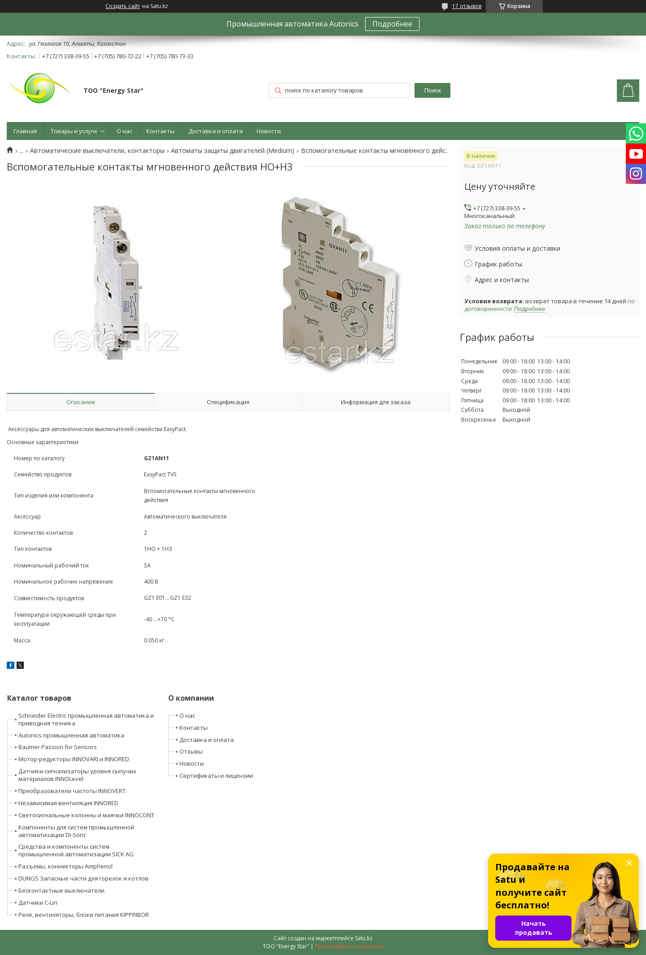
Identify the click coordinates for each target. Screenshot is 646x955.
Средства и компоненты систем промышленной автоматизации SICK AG (76, 850)
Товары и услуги (74, 131)
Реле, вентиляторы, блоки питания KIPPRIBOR (83, 915)
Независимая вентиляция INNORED (68, 803)
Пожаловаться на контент (349, 946)
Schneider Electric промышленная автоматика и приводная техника (86, 719)
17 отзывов (466, 6)
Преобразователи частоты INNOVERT (72, 791)
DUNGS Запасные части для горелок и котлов (83, 878)
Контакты (160, 131)
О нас (124, 131)
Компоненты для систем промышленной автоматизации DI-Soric (76, 831)
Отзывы (191, 751)
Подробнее (392, 24)
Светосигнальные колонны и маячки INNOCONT (86, 815)
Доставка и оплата (215, 131)
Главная (25, 131)
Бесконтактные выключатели (61, 890)
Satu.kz (363, 938)
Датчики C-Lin (37, 902)
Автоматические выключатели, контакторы (97, 151)
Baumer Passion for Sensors (57, 747)
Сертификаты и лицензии (216, 776)
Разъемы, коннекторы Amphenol (65, 866)
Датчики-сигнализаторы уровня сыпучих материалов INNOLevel (77, 775)
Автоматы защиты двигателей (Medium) (232, 151)
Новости (269, 131)
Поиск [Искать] (432, 90)
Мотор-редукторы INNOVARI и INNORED (73, 759)
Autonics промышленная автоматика (71, 735)
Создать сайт (122, 6)
